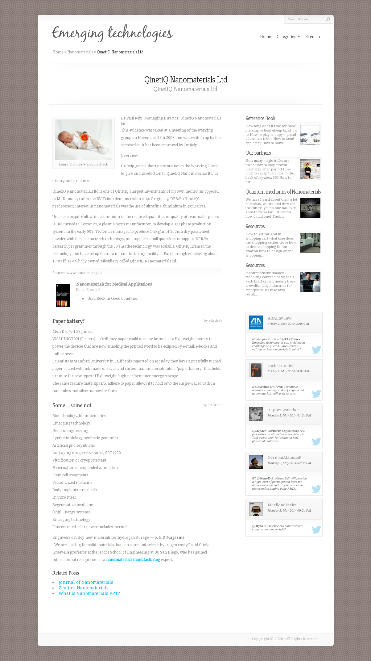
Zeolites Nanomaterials (84, 587)
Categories (288, 36)
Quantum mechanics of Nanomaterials (283, 191)
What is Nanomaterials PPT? (89, 593)
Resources (255, 226)
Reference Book (260, 118)
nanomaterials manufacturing (133, 560)
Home (58, 52)
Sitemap (312, 36)
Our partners (258, 152)
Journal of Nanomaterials (86, 582)
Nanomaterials (80, 52)
